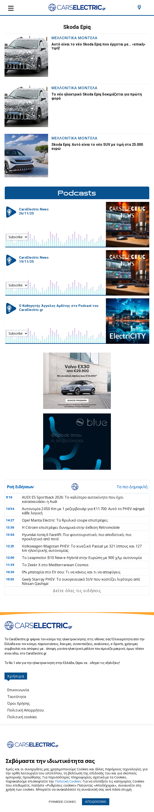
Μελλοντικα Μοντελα (74, 38)
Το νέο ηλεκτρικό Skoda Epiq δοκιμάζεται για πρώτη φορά (96, 96)
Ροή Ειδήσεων (20, 486)
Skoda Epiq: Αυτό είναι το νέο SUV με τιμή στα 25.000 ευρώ (97, 146)
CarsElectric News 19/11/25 (34, 259)
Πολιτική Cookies (68, 781)
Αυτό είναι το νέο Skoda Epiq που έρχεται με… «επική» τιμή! (98, 46)
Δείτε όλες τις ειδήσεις (77, 590)
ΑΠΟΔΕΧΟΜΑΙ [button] (95, 801)
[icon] (139, 8)
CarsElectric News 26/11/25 (34, 211)
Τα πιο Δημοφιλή (132, 486)
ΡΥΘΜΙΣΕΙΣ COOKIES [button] (62, 802)
